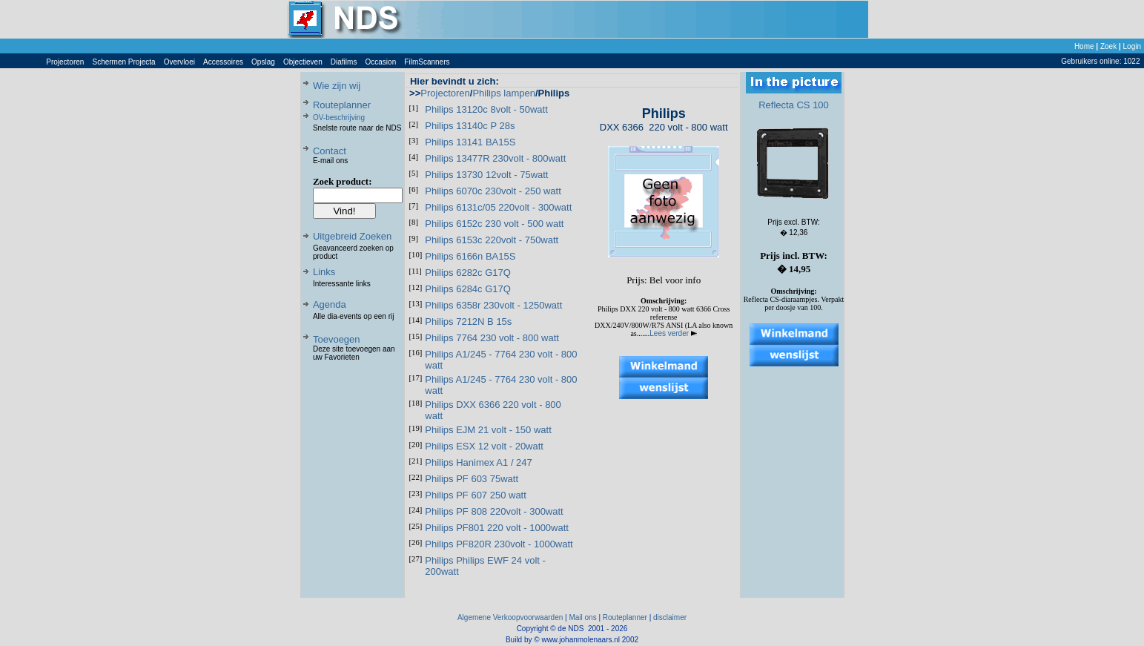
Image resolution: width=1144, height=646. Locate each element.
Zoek (1108, 46)
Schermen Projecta (124, 62)
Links (324, 271)
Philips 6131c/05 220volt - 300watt (498, 207)
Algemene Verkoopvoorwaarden (510, 617)
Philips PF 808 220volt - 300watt (494, 511)
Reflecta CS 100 (793, 105)
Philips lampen (503, 93)
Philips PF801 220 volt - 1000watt (497, 527)
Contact (329, 150)
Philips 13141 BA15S (470, 142)
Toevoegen (336, 339)
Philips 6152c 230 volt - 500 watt (494, 223)
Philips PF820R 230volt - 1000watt (498, 544)
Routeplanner (342, 105)
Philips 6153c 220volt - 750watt (491, 239)
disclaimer (670, 617)
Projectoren (65, 62)
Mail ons (582, 617)
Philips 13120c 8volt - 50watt (486, 109)
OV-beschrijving (339, 117)
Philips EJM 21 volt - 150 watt (488, 429)
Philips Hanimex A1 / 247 (478, 462)
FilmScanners (426, 62)
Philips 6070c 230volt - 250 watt (493, 191)
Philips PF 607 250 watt (475, 495)
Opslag (263, 62)
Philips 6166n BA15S (470, 256)
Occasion (381, 62)
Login (1132, 46)
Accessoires (223, 62)
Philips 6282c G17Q (468, 272)
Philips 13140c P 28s (470, 125)
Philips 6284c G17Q (468, 288)
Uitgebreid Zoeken (352, 236)
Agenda (329, 304)
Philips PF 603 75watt (471, 478)
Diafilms (344, 62)
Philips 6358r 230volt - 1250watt (493, 305)
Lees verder (673, 333)
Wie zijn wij (336, 85)
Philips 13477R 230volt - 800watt (495, 158)
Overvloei (179, 62)
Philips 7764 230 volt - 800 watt (492, 337)
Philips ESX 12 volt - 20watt (484, 446)
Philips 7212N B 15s (468, 321)
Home (1084, 46)
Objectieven (303, 62)
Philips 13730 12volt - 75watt (486, 174)
